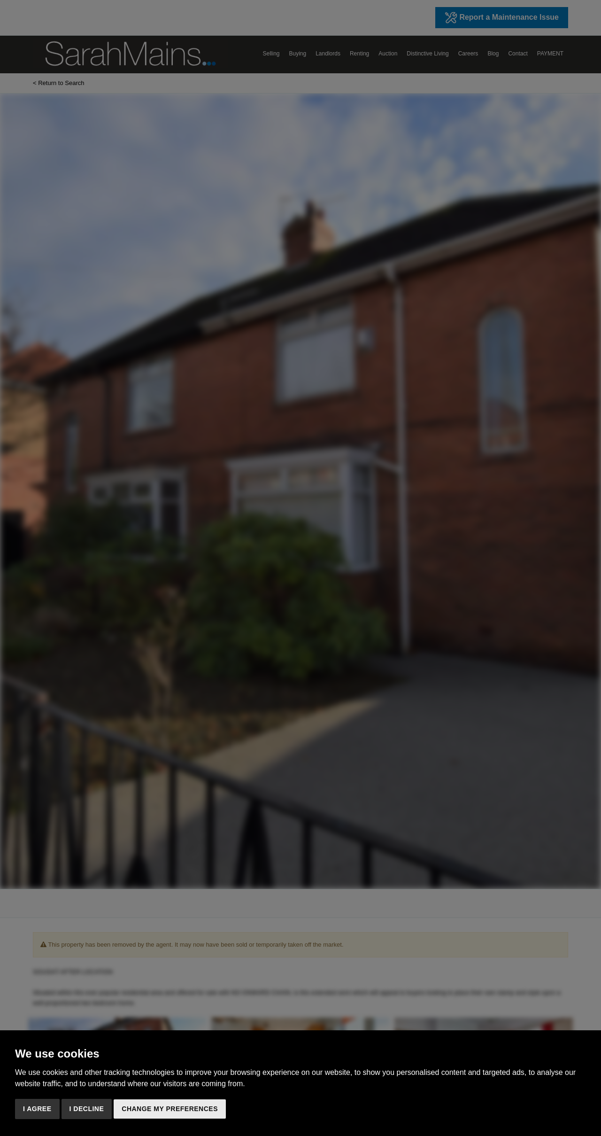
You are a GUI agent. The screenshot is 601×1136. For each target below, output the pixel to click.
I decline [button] (86, 1109)
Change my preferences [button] (170, 1109)
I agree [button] (37, 1109)
